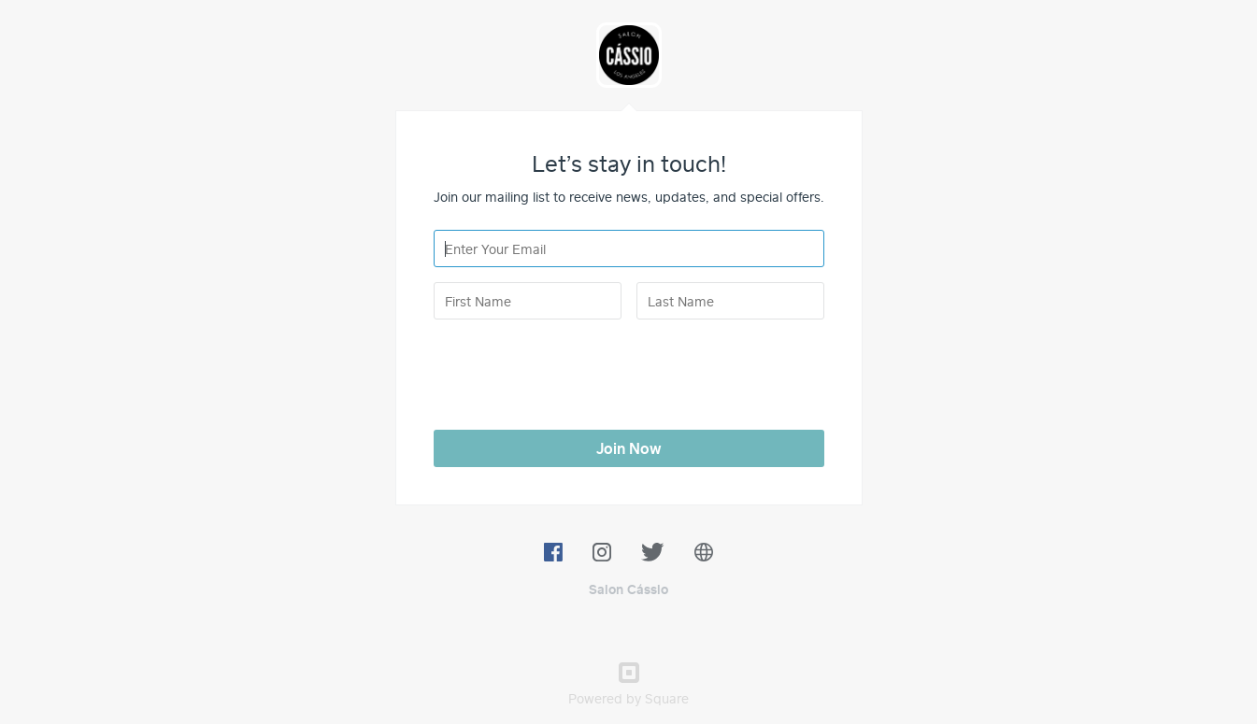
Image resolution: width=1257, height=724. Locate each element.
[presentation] (576, 370)
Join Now (629, 448)
